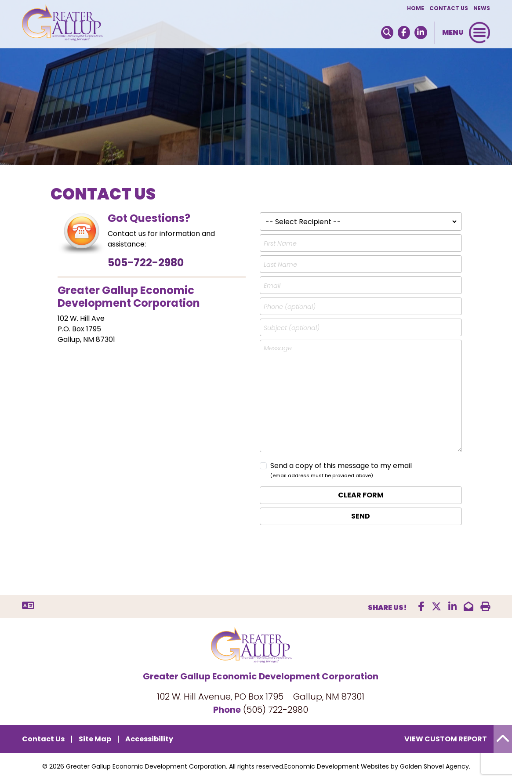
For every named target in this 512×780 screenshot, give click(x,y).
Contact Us (448, 8)
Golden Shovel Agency (434, 766)
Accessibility (149, 739)
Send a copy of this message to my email (341, 466)
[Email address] (361, 285)
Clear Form (361, 495)
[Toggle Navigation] (479, 33)
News (481, 8)
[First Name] (361, 243)
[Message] (361, 396)
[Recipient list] (360, 221)
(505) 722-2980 (275, 710)
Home (415, 8)
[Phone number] (361, 306)
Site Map (95, 739)
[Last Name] (361, 264)
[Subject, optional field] (361, 327)
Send (360, 516)
